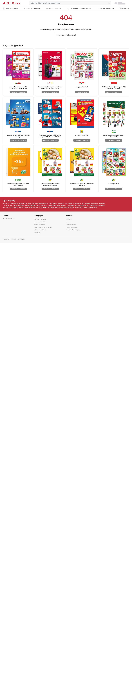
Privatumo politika (72, 227)
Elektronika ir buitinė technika (43, 227)
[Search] (108, 3)
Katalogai (37, 232)
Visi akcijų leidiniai (8, 218)
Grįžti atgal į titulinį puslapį (66, 35)
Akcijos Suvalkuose (40, 230)
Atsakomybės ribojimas (73, 230)
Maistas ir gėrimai (40, 219)
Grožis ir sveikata (39, 224)
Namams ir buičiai (40, 222)
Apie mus (69, 219)
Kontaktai (69, 222)
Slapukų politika (71, 224)
